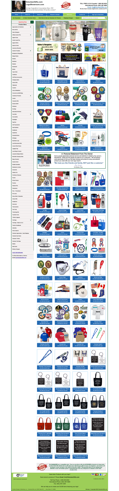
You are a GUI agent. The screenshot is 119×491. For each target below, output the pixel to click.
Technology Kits (15, 212)
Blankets (14, 64)
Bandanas (14, 61)
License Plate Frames (16, 146)
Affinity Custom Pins (22, 35)
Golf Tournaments (16, 124)
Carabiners (14, 74)
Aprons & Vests (15, 45)
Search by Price (26, 22)
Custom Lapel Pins (16, 40)
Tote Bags (22, 220)
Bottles (13, 69)
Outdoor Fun (14, 172)
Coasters (14, 87)
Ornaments (14, 169)
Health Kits (14, 132)
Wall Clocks (14, 246)
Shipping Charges (68, 18)
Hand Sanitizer (15, 127)
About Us (27, 14)
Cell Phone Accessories (17, 77)
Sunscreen (14, 204)
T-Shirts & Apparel (16, 217)
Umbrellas (14, 228)
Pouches (14, 183)
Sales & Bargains (15, 32)
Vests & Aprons (15, 230)
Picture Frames (15, 180)
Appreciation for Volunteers (22, 27)
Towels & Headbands (16, 225)
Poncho (14, 177)
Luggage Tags (15, 148)
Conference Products (22, 96)
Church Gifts (15, 82)
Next (105, 30)
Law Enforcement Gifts (17, 143)
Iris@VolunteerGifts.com (20, 257)
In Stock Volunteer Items (29, 18)
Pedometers (14, 188)
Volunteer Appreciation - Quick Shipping (20, 233)
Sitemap (87, 489)
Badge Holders (15, 56)
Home (16, 14)
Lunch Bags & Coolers (16, 151)
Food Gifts (22, 115)
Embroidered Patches (16, 111)
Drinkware (14, 106)
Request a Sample (55, 14)
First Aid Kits (15, 116)
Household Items (15, 135)
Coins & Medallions (16, 90)
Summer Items (15, 161)
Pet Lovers (14, 193)
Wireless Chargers (16, 249)
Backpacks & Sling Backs (17, 53)
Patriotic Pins (15, 185)
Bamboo (14, 58)
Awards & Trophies (22, 51)
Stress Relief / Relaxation (17, 196)
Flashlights (14, 119)
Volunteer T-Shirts (16, 238)
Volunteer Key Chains (16, 235)
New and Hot (15, 29)
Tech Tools (14, 209)
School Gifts (14, 198)
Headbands (14, 130)
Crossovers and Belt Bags (17, 93)
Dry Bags (14, 109)
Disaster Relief (15, 103)
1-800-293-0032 (64, 480)
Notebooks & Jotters (16, 167)
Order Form (40, 14)
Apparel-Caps (15, 37)
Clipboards (14, 85)
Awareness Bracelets (16, 48)
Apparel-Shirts (15, 42)
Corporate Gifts (15, 101)
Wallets (13, 243)
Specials (69, 14)
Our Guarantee (16, 18)
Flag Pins (14, 122)
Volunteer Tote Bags (16, 241)
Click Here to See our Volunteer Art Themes (50, 18)
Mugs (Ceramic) (15, 159)
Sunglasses (14, 201)
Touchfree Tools (15, 214)
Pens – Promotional (16, 191)
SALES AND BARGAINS (17, 252)
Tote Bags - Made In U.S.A (17, 222)
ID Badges (14, 138)
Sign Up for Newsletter (98, 14)
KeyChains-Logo (15, 140)
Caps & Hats (14, 71)
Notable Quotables (16, 164)
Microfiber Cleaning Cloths (17, 156)
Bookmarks (14, 66)
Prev (37, 30)
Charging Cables (15, 79)
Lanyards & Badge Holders (17, 153)
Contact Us (82, 14)
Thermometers (15, 206)
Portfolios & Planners (16, 175)
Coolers (14, 98)
